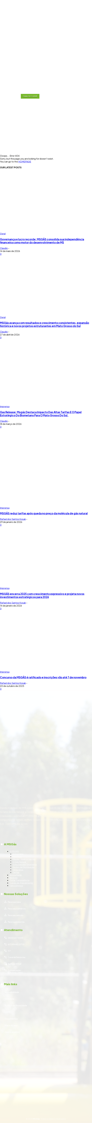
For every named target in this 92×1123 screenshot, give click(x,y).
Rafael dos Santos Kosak (13, 519)
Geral (3, 233)
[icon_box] (46, 867)
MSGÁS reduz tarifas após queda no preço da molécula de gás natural (44, 513)
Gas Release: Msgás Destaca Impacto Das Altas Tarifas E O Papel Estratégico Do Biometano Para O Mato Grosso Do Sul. (41, 414)
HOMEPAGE (24, 161)
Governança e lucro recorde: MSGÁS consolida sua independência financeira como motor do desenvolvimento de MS (42, 241)
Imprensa (4, 406)
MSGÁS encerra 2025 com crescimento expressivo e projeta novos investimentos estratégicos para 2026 (42, 595)
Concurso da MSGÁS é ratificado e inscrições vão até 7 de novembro (43, 677)
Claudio (4, 248)
